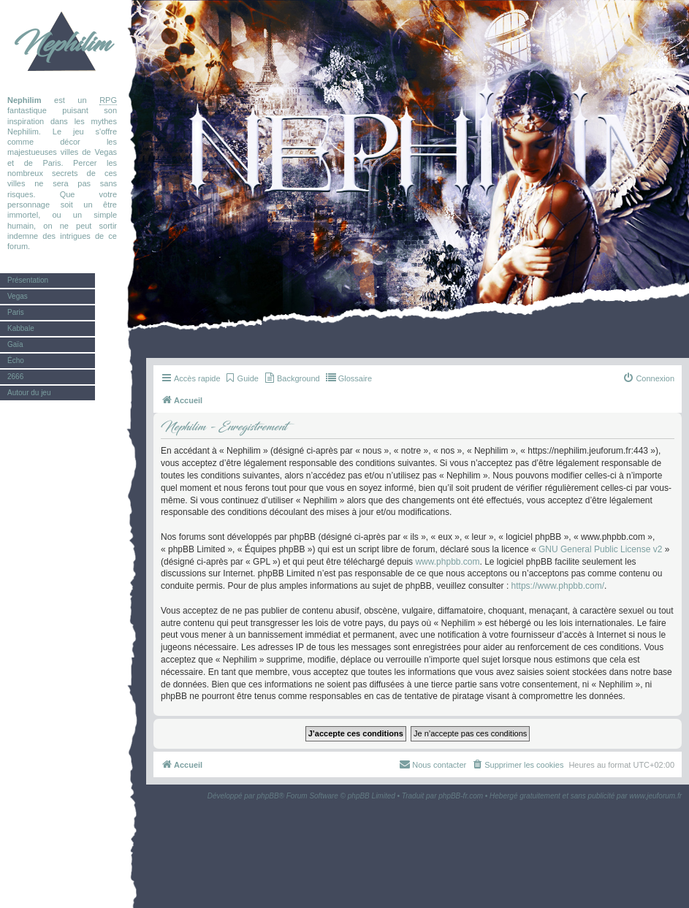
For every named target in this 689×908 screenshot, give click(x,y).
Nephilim (62, 43)
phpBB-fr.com (460, 796)
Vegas (17, 296)
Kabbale (20, 328)
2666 (15, 377)
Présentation (27, 280)
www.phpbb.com (447, 562)
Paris (15, 312)
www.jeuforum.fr (655, 796)
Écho (15, 360)
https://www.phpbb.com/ (557, 586)
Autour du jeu (29, 393)
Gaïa (15, 344)
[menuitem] (241, 378)
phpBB (268, 796)
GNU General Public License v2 (600, 549)
